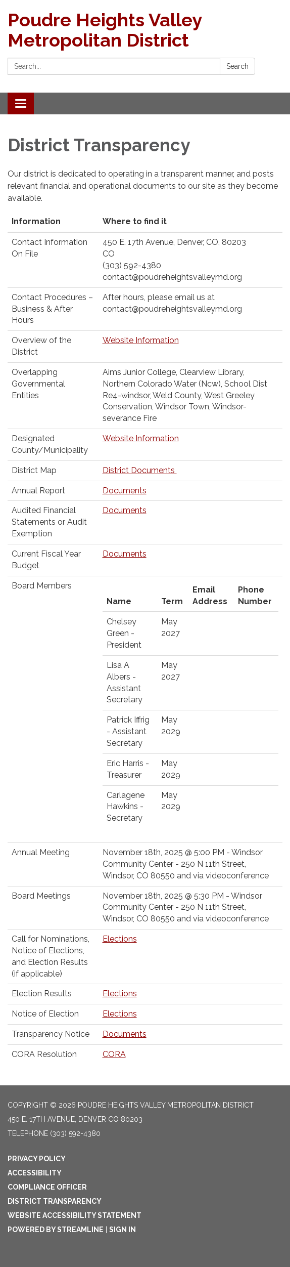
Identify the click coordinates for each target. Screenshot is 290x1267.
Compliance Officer (47, 1187)
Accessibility (35, 1173)
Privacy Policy (37, 1159)
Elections (120, 939)
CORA (114, 1054)
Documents (125, 490)
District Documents (140, 470)
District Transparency (55, 1201)
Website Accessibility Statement (74, 1215)
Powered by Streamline (56, 1230)
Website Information (141, 340)
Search (237, 66)
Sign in (122, 1230)
